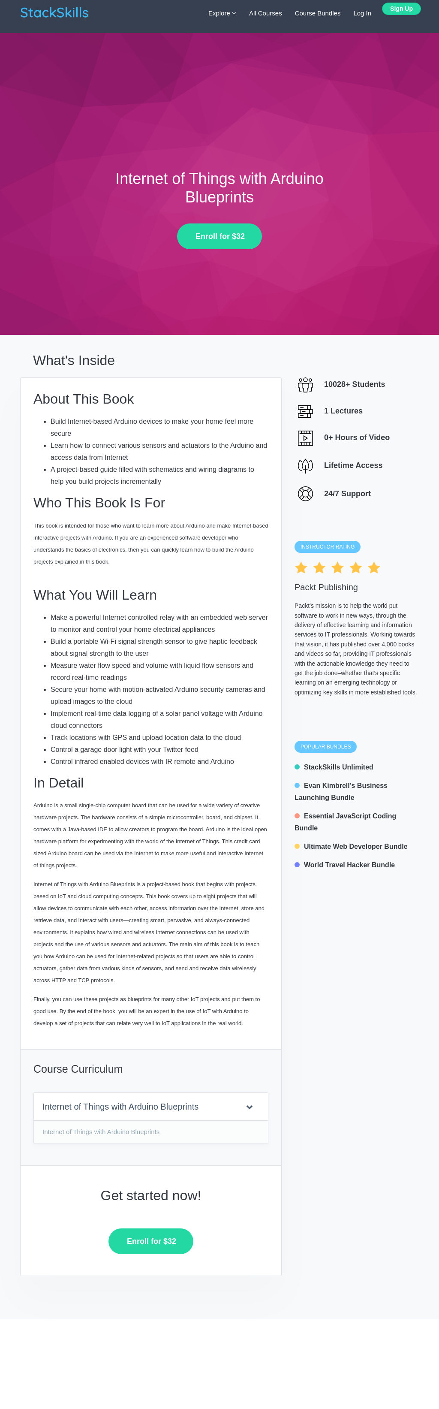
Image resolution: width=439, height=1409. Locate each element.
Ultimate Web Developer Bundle (351, 846)
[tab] (151, 1107)
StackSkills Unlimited (334, 767)
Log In (362, 13)
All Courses (265, 13)
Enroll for (217, 236)
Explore (222, 13)
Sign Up (401, 8)
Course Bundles (318, 13)
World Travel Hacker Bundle (345, 865)
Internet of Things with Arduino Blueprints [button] (147, 1106)
